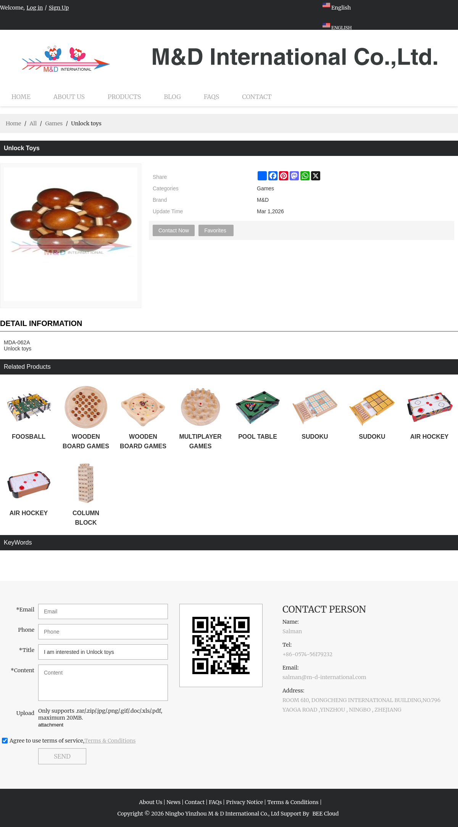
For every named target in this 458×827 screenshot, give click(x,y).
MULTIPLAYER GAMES (200, 441)
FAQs (211, 97)
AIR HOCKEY (429, 436)
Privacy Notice (244, 802)
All (33, 123)
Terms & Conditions (110, 740)
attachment (50, 725)
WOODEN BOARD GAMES (86, 441)
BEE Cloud (325, 813)
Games (54, 123)
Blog (172, 97)
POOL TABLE (257, 436)
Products (124, 97)
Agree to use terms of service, (73, 740)
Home (21, 97)
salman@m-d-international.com (324, 677)
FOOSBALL (28, 436)
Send (62, 756)
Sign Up (59, 7)
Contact (257, 97)
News (173, 802)
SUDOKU (315, 436)
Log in (35, 7)
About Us (69, 97)
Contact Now (173, 230)
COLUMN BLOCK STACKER (85, 518)
